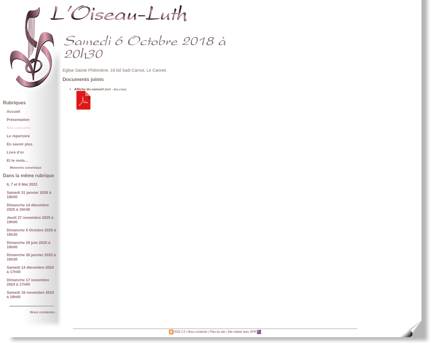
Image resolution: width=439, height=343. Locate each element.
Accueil (13, 111)
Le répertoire (18, 136)
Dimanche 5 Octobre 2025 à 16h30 (31, 232)
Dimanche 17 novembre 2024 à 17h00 (28, 282)
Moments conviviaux (25, 167)
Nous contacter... (43, 312)
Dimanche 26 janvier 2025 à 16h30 (31, 257)
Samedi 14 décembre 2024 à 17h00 (30, 269)
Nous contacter (197, 331)
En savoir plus (20, 144)
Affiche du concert (89, 89)
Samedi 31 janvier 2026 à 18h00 (29, 194)
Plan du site (217, 331)
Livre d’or (15, 152)
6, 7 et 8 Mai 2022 (22, 184)
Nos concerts (19, 128)
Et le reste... (17, 160)
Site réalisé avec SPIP (244, 331)
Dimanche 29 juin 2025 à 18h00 (28, 244)
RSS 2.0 (177, 331)
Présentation (18, 119)
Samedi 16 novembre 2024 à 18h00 (30, 294)
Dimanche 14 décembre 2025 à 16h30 (28, 207)
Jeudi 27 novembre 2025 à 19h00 (30, 219)
